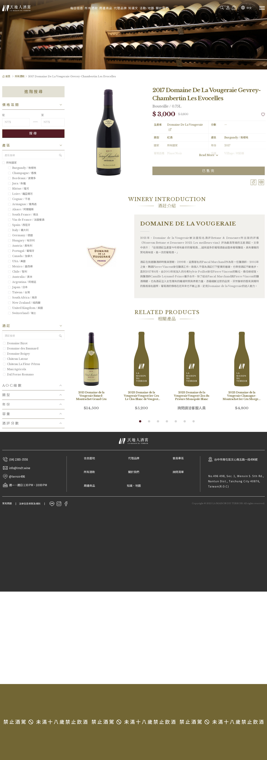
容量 (6, 414)
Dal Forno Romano (20, 374)
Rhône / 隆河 (18, 188)
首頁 (6, 76)
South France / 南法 (23, 214)
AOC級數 (12, 386)
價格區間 (11, 105)
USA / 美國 (17, 261)
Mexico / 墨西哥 (20, 266)
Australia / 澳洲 (20, 276)
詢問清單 (178, 472)
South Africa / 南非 (22, 297)
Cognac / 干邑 (19, 199)
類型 (6, 395)
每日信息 (76, 8)
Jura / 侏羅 (17, 183)
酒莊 (6, 326)
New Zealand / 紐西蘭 (24, 302)
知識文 (133, 8)
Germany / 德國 (20, 235)
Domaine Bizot (17, 343)
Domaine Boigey (18, 353)
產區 (6, 145)
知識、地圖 (134, 485)
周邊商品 (105, 8)
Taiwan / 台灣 (19, 292)
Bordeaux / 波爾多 (22, 178)
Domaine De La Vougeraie (185, 127)
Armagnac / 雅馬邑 (22, 204)
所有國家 (9, 162)
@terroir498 (17, 476)
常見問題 (7, 503)
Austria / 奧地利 (20, 245)
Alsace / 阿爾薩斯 (21, 209)
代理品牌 (120, 8)
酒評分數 (11, 423)
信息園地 (89, 458)
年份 (6, 404)
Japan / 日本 (18, 287)
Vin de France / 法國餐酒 (26, 219)
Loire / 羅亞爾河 (20, 193)
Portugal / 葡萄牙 (21, 251)
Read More (208, 155)
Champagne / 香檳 (22, 173)
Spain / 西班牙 (19, 225)
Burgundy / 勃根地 (22, 168)
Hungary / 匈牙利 (21, 240)
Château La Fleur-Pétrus (23, 364)
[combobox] (208, 7)
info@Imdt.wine (19, 468)
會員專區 (178, 458)
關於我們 (162, 8)
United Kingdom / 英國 (25, 308)
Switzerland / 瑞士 (22, 313)
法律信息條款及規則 (30, 503)
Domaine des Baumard (22, 348)
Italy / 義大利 (18, 230)
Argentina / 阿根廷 (22, 282)
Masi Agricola (16, 369)
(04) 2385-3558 (18, 459)
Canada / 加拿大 (20, 256)
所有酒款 (91, 8)
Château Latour (17, 359)
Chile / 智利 (17, 271)
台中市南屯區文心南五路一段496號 (236, 459)
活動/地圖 (147, 8)
